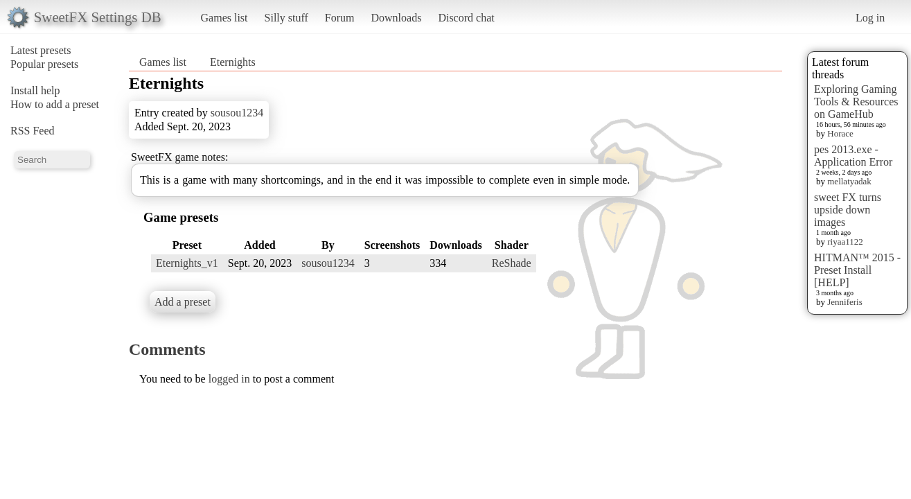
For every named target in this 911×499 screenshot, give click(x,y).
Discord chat (466, 18)
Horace (840, 133)
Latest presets (40, 50)
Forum (340, 18)
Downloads (396, 18)
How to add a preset (54, 104)
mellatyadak (849, 181)
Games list (224, 18)
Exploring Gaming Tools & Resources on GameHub (856, 101)
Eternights (233, 62)
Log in (870, 18)
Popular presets (44, 64)
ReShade (511, 263)
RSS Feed (32, 131)
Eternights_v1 (187, 263)
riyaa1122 (845, 241)
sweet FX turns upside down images (847, 209)
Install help (35, 90)
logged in (229, 379)
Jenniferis (845, 302)
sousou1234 (237, 113)
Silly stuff (286, 18)
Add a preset (182, 302)
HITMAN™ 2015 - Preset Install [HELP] (857, 270)
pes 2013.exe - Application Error (853, 155)
